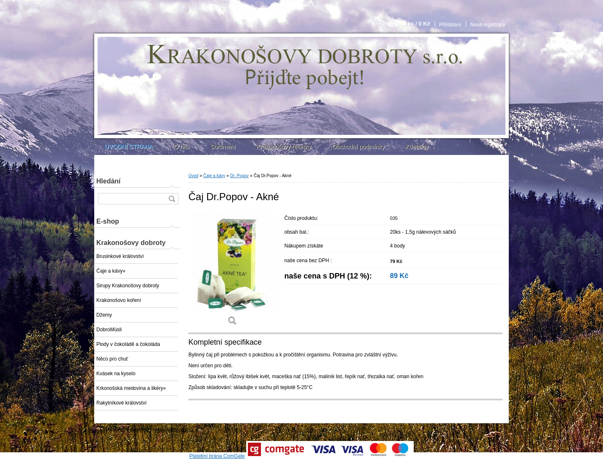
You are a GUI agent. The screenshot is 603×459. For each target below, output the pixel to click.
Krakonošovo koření (118, 300)
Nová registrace (487, 25)
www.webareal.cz (174, 430)
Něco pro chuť (112, 359)
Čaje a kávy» (110, 271)
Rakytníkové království (121, 403)
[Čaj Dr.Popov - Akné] (232, 271)
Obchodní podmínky (358, 146)
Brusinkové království (120, 256)
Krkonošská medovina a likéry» (131, 388)
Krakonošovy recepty (283, 146)
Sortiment (222, 146)
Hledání (108, 181)
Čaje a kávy (214, 175)
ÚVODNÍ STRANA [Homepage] (129, 146)
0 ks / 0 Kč (416, 24)
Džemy (104, 315)
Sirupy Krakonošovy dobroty (127, 286)
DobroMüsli (109, 330)
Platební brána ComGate (217, 456)
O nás (181, 146)
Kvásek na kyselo (115, 373)
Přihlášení (450, 25)
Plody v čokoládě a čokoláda (128, 344)
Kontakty (416, 146)
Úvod (193, 175)
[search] (172, 198)
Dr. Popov (239, 175)
